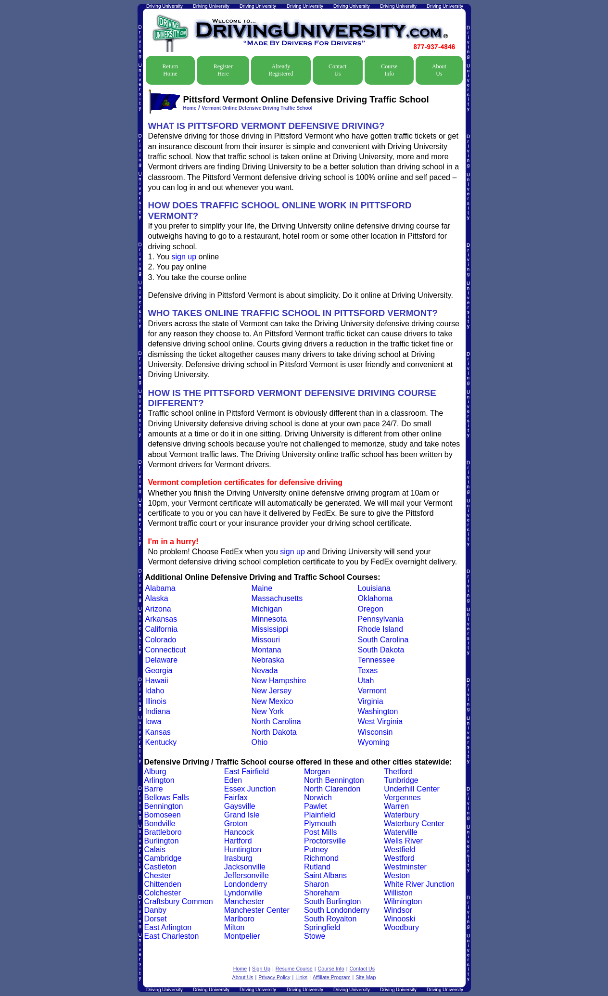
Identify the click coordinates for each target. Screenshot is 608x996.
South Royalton (330, 919)
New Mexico (272, 701)
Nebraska (268, 660)
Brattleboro (163, 832)
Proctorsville (325, 841)
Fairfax (236, 797)
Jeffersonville (246, 875)
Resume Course (294, 968)
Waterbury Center (414, 823)
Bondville (160, 823)
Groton (236, 823)
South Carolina (383, 640)
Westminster (405, 867)
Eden (233, 780)
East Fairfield (246, 771)
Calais (154, 849)
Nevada (265, 670)
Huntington (242, 849)
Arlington (159, 780)
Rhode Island (380, 629)
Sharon (316, 884)
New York (268, 711)
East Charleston (171, 936)
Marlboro (239, 919)
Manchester (244, 901)
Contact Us (337, 70)
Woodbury (401, 927)
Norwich (318, 797)
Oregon (370, 609)
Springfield (322, 927)
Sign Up (261, 968)
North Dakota (274, 732)
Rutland (317, 867)
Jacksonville (245, 867)
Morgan (317, 771)
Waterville (401, 832)
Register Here (223, 70)
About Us (439, 70)
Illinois (155, 701)
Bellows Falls (166, 797)
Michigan (267, 609)
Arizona (158, 609)
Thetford (398, 771)
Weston (397, 875)
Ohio (260, 742)
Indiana (158, 711)
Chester (157, 875)
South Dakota (381, 650)
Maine (262, 588)
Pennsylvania (381, 619)
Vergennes (402, 797)
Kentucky (161, 742)
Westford (399, 858)
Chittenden (162, 884)
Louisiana (374, 588)
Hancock (239, 832)
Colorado (161, 640)
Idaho (155, 691)
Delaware (161, 660)
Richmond (321, 858)
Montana (266, 650)
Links (301, 977)
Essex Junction (250, 789)
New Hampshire (279, 681)
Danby (155, 910)
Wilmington (403, 901)
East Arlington (168, 927)
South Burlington (332, 901)
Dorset (155, 919)
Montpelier (242, 936)
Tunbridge (401, 780)
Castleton (160, 867)
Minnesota (269, 619)
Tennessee (376, 660)
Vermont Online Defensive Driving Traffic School (257, 108)
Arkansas (161, 619)
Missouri (266, 640)
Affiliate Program (332, 977)
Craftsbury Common (178, 901)
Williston (398, 893)
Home (190, 108)
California (161, 629)
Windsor (398, 910)
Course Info (389, 70)
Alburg (155, 771)
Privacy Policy (274, 977)
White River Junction (419, 884)
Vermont (372, 691)
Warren (396, 806)
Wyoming (374, 742)
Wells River (403, 841)
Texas (368, 670)
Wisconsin (375, 732)
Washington (378, 711)
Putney (316, 849)
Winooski (399, 919)
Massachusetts (277, 598)
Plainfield (319, 815)
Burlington (161, 841)
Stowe (314, 936)
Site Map (365, 977)
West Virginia (380, 721)
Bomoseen (162, 815)
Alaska (156, 598)
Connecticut (165, 650)
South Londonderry (336, 910)
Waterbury (401, 815)
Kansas (158, 732)
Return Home (170, 70)
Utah (366, 681)
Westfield (400, 849)
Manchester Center (257, 910)
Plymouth (320, 823)
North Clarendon (332, 789)
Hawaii (156, 681)
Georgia (159, 670)
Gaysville (239, 806)
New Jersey (272, 691)
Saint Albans (325, 875)
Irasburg (238, 858)
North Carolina (276, 721)
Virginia (370, 701)
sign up (183, 257)
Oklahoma (375, 598)
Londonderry (245, 884)
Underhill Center (412, 789)
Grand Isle (242, 815)
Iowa (153, 721)
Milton (234, 927)
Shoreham (322, 893)
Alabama (160, 588)
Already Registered (280, 70)
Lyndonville (243, 893)
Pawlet (315, 806)
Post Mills (320, 832)
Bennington (163, 806)
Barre (153, 789)
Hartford (238, 841)
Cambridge (163, 858)
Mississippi (270, 629)
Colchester (162, 893)
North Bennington (334, 780)
